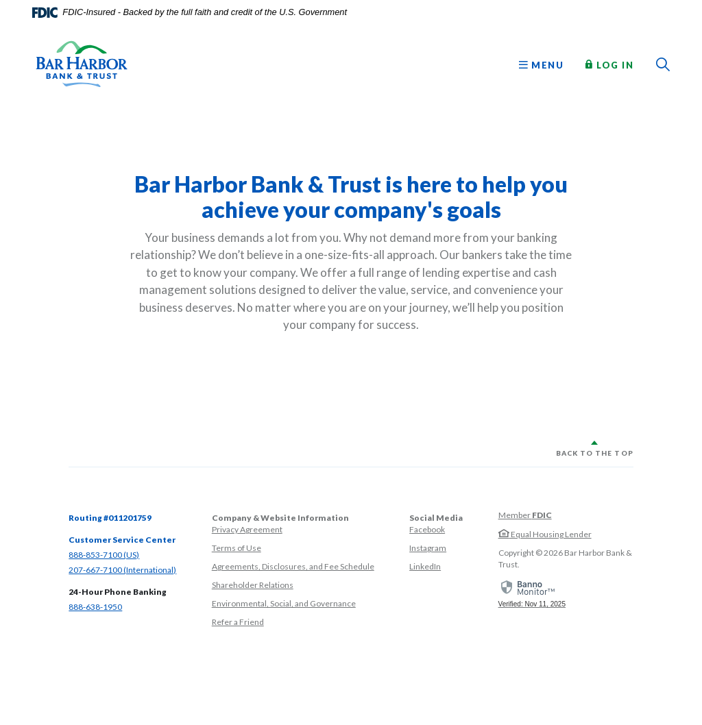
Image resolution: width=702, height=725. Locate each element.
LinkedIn (425, 566)
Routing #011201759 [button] (110, 518)
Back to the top (594, 453)
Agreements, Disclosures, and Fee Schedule (293, 566)
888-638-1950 (95, 607)
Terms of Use (236, 548)
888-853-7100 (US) (104, 555)
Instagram (427, 548)
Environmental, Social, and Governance (284, 603)
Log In (609, 64)
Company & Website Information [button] (280, 518)
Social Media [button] (436, 518)
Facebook (427, 529)
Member (525, 515)
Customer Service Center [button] (122, 539)
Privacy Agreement (247, 529)
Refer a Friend (238, 622)
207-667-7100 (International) (122, 570)
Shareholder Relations (252, 585)
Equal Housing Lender (545, 534)
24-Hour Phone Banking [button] (118, 592)
